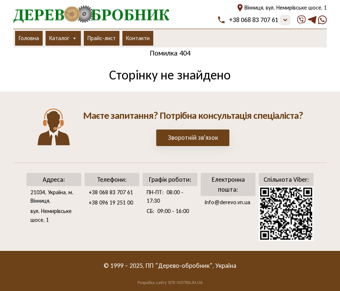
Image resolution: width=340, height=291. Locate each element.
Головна (29, 38)
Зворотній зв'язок (193, 138)
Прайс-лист (101, 38)
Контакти (138, 38)
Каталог (63, 38)
